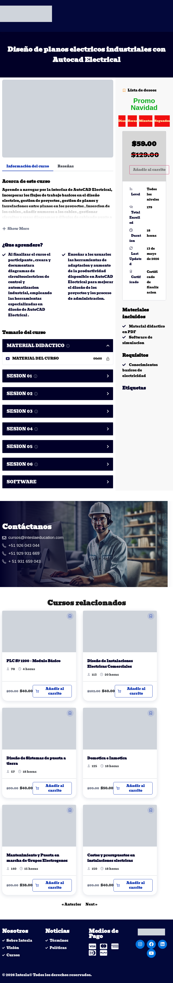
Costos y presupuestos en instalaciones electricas (111, 858)
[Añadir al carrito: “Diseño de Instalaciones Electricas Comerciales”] (134, 691)
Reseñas (66, 166)
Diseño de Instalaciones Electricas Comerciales (110, 663)
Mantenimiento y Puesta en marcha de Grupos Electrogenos (36, 858)
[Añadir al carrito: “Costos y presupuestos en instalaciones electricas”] (133, 885)
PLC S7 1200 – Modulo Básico (33, 661)
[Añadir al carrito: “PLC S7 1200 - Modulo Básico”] (52, 691)
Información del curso (27, 166)
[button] (70, 616)
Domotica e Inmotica (107, 758)
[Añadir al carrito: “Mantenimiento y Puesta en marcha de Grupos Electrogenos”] (52, 885)
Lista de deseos (139, 90)
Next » (91, 904)
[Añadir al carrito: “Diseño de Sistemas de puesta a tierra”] (52, 788)
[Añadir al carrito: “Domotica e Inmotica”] (133, 788)
